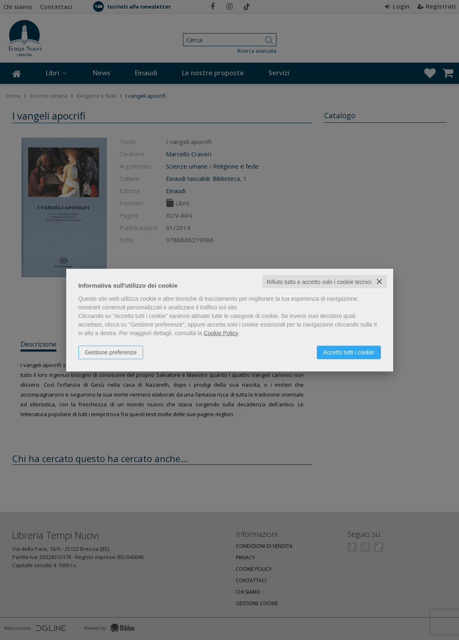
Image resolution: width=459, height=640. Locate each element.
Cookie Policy (221, 332)
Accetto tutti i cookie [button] (348, 352)
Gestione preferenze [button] (111, 352)
